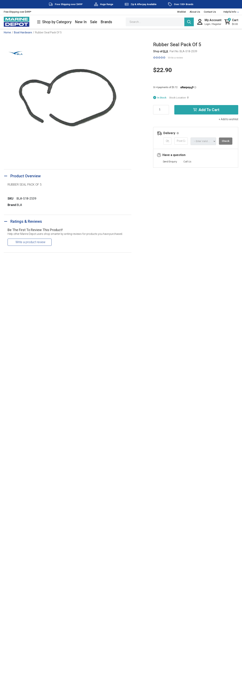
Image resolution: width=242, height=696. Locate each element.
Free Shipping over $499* (17, 11)
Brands (106, 22)
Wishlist (181, 11)
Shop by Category (54, 22)
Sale (93, 22)
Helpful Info (229, 11)
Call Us (187, 161)
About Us (195, 11)
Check (225, 141)
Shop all (160, 51)
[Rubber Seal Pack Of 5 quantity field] (161, 109)
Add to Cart (206, 110)
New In (81, 22)
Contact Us (210, 11)
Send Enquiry (170, 161)
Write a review (175, 57)
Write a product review (30, 242)
